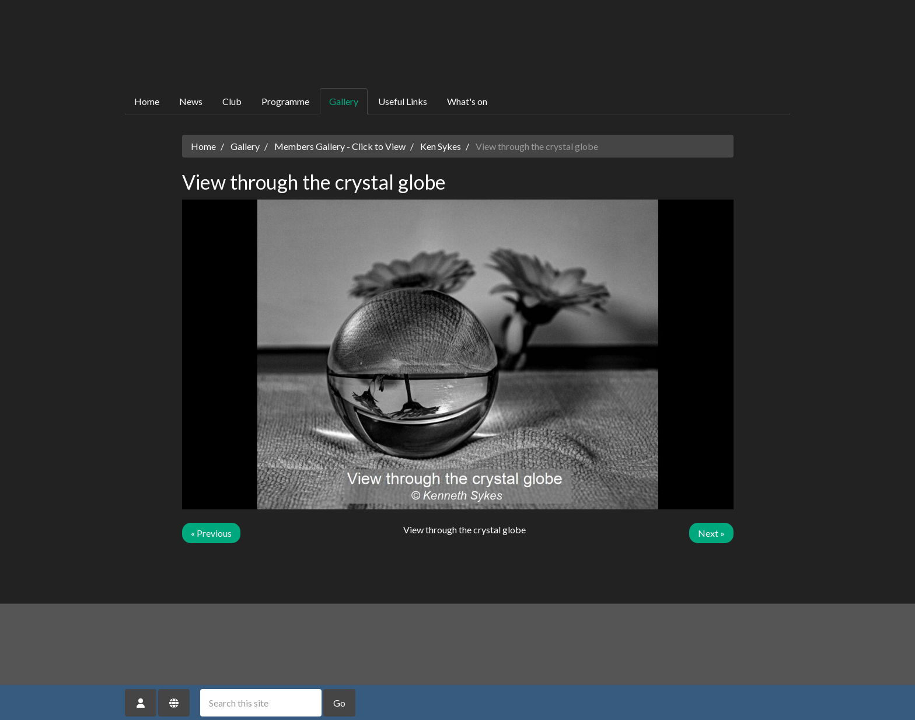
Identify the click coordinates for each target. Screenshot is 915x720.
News (190, 101)
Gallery (343, 101)
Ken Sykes (440, 146)
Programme (285, 101)
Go (339, 702)
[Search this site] (261, 702)
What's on (467, 101)
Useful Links (402, 101)
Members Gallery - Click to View (340, 146)
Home (146, 101)
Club (232, 101)
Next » (711, 533)
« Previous (211, 533)
